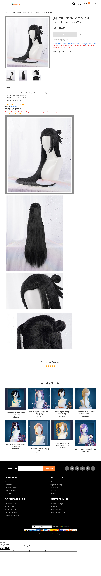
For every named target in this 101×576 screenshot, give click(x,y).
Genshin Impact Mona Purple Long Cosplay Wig (15, 445)
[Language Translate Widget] (42, 526)
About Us (8, 482)
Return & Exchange (56, 504)
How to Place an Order (12, 515)
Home (7, 12)
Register (53, 493)
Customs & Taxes (10, 504)
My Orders (53, 490)
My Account (54, 488)
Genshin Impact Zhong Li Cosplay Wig (62, 413)
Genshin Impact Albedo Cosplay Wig (39, 449)
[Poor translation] (7, 548)
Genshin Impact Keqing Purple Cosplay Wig (38, 413)
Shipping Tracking (56, 485)
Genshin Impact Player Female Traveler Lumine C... (85, 413)
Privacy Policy (54, 506)
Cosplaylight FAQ (55, 509)
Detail (7, 87)
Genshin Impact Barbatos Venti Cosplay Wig (16, 414)
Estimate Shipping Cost (60, 40)
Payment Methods (11, 512)
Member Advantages (57, 482)
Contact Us (8, 485)
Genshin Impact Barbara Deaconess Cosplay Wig (62, 444)
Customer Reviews (50, 362)
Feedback (8, 493)
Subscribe (49, 468)
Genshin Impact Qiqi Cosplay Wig (85, 449)
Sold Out (65, 35)
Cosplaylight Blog (10, 490)
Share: (55, 52)
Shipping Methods (10, 509)
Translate (64, 527)
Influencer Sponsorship (57, 512)
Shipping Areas (9, 506)
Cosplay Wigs (15, 12)
